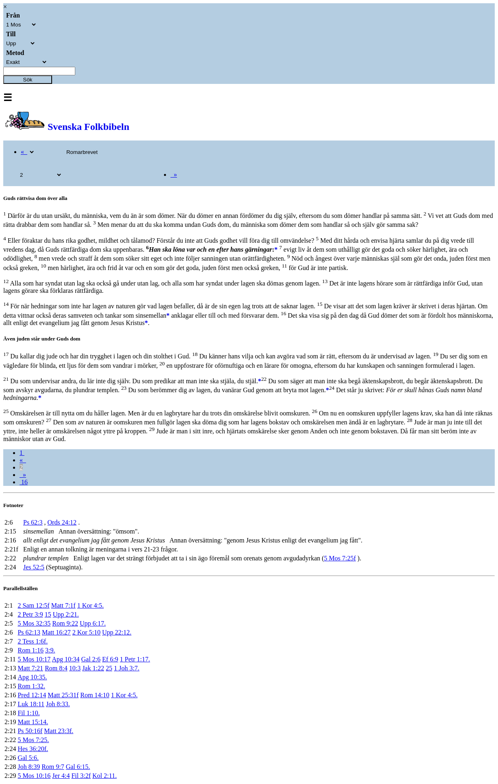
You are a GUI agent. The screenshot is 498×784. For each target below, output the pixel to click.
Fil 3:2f (81, 775)
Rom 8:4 (56, 668)
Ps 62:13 (28, 632)
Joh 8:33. (58, 704)
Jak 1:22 (93, 668)
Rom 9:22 (65, 623)
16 (24, 482)
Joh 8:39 (28, 766)
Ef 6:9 (110, 659)
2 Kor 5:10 (86, 632)
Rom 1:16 (30, 650)
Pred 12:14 (31, 695)
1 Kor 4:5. (90, 605)
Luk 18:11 (30, 704)
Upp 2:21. (66, 614)
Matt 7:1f (63, 605)
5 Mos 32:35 (33, 623)
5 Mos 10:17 (33, 659)
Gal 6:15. (78, 766)
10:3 (75, 668)
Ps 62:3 (33, 522)
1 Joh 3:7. (127, 668)
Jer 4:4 (61, 775)
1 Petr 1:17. (135, 659)
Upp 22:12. (116, 632)
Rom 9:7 (53, 766)
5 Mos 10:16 (33, 775)
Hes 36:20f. (32, 748)
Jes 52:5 (33, 567)
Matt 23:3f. (58, 730)
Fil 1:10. (28, 712)
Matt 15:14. (32, 721)
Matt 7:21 (30, 668)
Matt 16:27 (56, 632)
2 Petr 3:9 (30, 614)
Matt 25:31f (63, 695)
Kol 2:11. (104, 775)
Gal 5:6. (28, 757)
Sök (28, 80)
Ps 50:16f (29, 730)
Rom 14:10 (94, 695)
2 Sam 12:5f (33, 605)
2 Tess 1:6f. (32, 641)
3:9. (50, 650)
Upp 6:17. (93, 623)
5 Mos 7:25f (340, 558)
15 (48, 614)
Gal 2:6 (90, 659)
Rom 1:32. (31, 686)
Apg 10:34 (65, 659)
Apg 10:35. (32, 677)
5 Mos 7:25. (33, 739)
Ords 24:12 (62, 522)
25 (109, 668)
